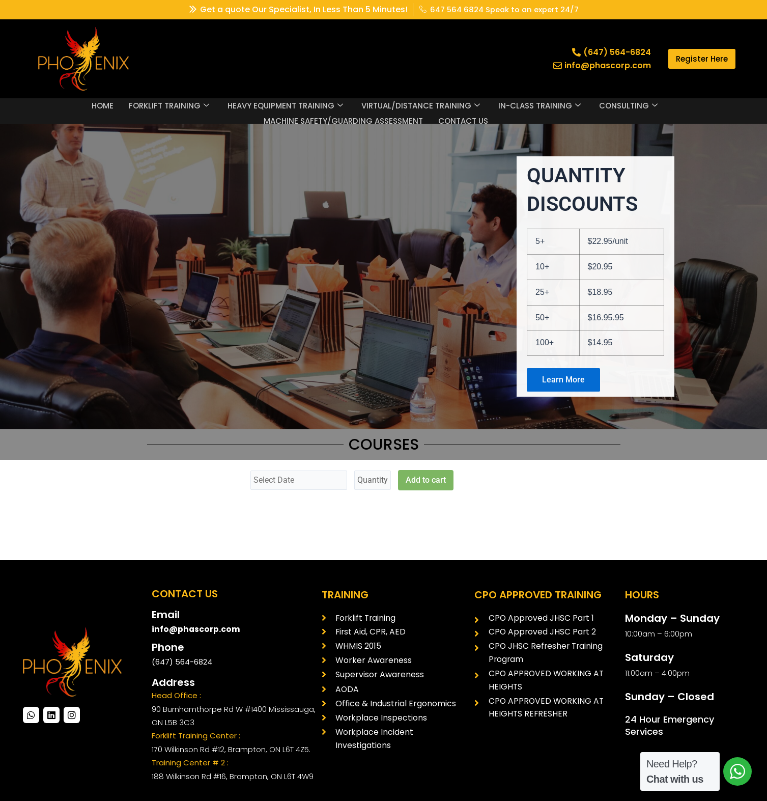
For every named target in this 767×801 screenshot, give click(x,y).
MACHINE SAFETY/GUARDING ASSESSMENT (343, 118)
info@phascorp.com (196, 629)
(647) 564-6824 (182, 661)
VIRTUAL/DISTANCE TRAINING (420, 105)
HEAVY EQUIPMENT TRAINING (285, 105)
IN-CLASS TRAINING (539, 105)
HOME (102, 104)
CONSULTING (628, 105)
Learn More (563, 379)
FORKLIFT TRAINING (169, 105)
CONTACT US (463, 118)
